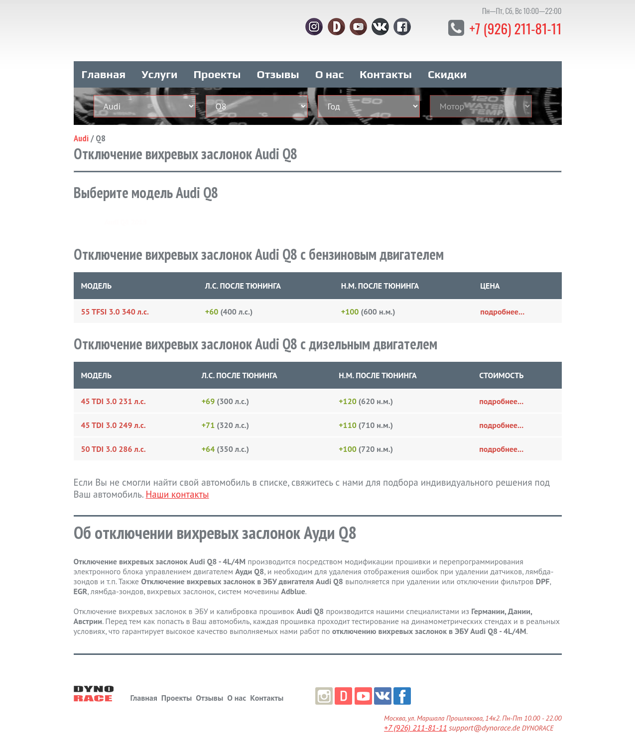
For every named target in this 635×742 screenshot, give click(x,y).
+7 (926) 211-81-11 (508, 27)
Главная (104, 63)
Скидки (447, 63)
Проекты (217, 63)
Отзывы (277, 63)
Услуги (159, 63)
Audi (81, 127)
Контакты (386, 63)
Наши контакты (177, 484)
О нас (329, 63)
